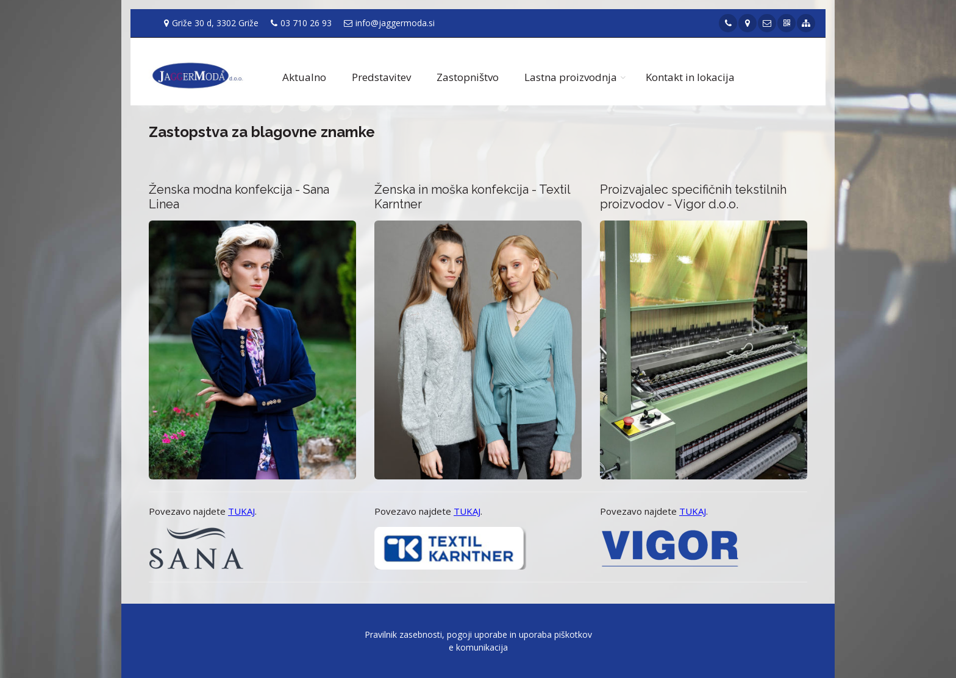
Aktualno (304, 77)
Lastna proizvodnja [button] (570, 77)
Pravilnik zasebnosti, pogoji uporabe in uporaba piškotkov (478, 634)
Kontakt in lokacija (690, 77)
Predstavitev (381, 77)
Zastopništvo (468, 77)
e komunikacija (478, 647)
